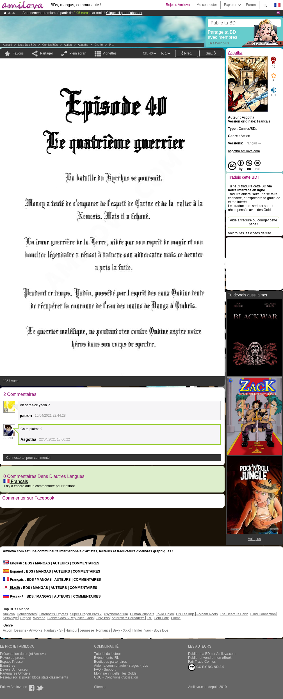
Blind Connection (263, 614)
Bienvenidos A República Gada (70, 618)
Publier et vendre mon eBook (210, 658)
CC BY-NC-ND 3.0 (206, 667)
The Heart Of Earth (234, 614)
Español (13, 571)
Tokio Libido (165, 614)
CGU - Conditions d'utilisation (116, 677)
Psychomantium (116, 614)
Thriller (137, 630)
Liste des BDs (27, 44)
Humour (71, 630)
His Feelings (185, 614)
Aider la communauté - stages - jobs (121, 666)
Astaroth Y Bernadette (128, 618)
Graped (25, 618)
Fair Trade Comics (202, 662)
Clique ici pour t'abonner (124, 13)
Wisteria (39, 618)
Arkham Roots (207, 614)
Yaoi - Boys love (156, 630)
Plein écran (77, 53)
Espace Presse (11, 662)
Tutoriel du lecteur (107, 654)
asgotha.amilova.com (244, 151)
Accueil (7, 44)
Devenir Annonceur (14, 669)
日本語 (11, 588)
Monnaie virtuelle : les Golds (115, 673)
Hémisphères (27, 614)
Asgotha (83, 44)
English (12, 563)
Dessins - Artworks (28, 630)
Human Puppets (142, 614)
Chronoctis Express (53, 614)
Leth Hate (161, 618)
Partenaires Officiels (15, 673)
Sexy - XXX (121, 630)
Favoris (18, 53)
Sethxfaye (10, 618)
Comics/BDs (50, 44)
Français (15, 481)
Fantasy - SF (53, 630)
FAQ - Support (105, 669)
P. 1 (111, 44)
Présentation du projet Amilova (23, 654)
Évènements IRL (106, 658)
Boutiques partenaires (110, 662)
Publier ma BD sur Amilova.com (212, 654)
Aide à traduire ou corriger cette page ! (253, 222)
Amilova (9, 614)
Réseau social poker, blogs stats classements (34, 677)
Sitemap (100, 687)
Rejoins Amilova (178, 5)
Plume (176, 618)
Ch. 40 (99, 44)
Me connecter (207, 5)
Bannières (7, 666)
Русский (13, 596)
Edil (149, 618)
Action (68, 44)
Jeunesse (86, 630)
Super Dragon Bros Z (86, 614)
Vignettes (109, 53)
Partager (46, 53)
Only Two (103, 618)
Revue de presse (13, 658)
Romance (103, 630)
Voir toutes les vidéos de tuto (249, 233)
